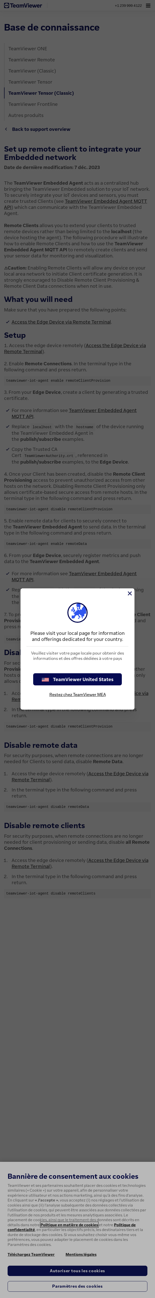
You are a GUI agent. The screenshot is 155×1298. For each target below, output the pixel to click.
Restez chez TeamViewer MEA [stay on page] (77, 694)
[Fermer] (129, 593)
